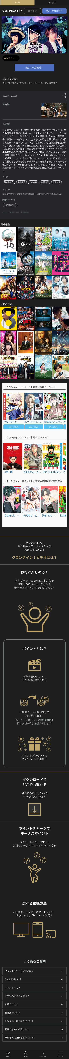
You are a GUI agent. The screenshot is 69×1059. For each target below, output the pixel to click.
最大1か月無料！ (54, 10)
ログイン (32, 11)
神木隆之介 (9, 182)
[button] (62, 411)
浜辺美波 (21, 182)
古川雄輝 (45, 182)
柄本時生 (56, 182)
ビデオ (17, 3)
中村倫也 (33, 182)
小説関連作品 (9, 205)
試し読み (13, 427)
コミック (52, 3)
